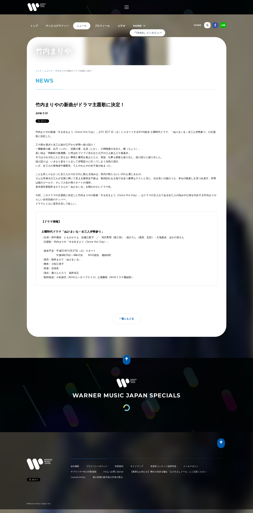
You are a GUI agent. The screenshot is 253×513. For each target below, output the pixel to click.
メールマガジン (190, 466)
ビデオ (122, 25)
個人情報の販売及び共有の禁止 (108, 477)
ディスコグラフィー (57, 25)
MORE (139, 26)
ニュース (82, 25)
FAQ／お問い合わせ (113, 471)
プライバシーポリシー (97, 466)
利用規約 (119, 466)
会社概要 (75, 466)
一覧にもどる (126, 318)
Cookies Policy (78, 477)
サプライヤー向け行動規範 (84, 471)
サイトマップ (136, 466)
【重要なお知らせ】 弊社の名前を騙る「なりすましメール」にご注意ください (168, 471)
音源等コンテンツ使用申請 (163, 466)
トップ (34, 25)
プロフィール (102, 25)
